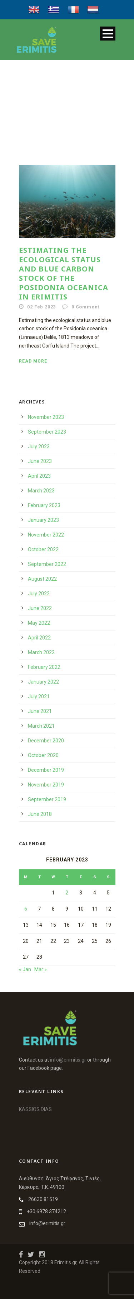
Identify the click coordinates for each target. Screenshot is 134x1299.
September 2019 (47, 799)
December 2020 (46, 740)
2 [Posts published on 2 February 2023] (66, 893)
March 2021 (41, 726)
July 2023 (39, 446)
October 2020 (43, 755)
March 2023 (41, 490)
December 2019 (46, 770)
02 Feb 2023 (41, 307)
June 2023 (40, 461)
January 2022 (43, 682)
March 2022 (41, 652)
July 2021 (39, 696)
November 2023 (46, 417)
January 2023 (43, 520)
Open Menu (107, 34)
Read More (33, 361)
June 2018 (40, 814)
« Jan (25, 969)
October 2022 (43, 549)
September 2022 (47, 564)
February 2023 (44, 505)
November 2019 (46, 785)
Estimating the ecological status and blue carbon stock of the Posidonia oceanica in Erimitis (63, 273)
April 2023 (39, 476)
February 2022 (44, 667)
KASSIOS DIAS (35, 1109)
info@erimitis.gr (68, 1060)
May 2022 (39, 623)
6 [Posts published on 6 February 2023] (25, 909)
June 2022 (40, 608)
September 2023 (47, 432)
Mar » (40, 969)
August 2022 (42, 579)
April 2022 (39, 638)
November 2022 (46, 535)
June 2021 (40, 711)
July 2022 (39, 593)
